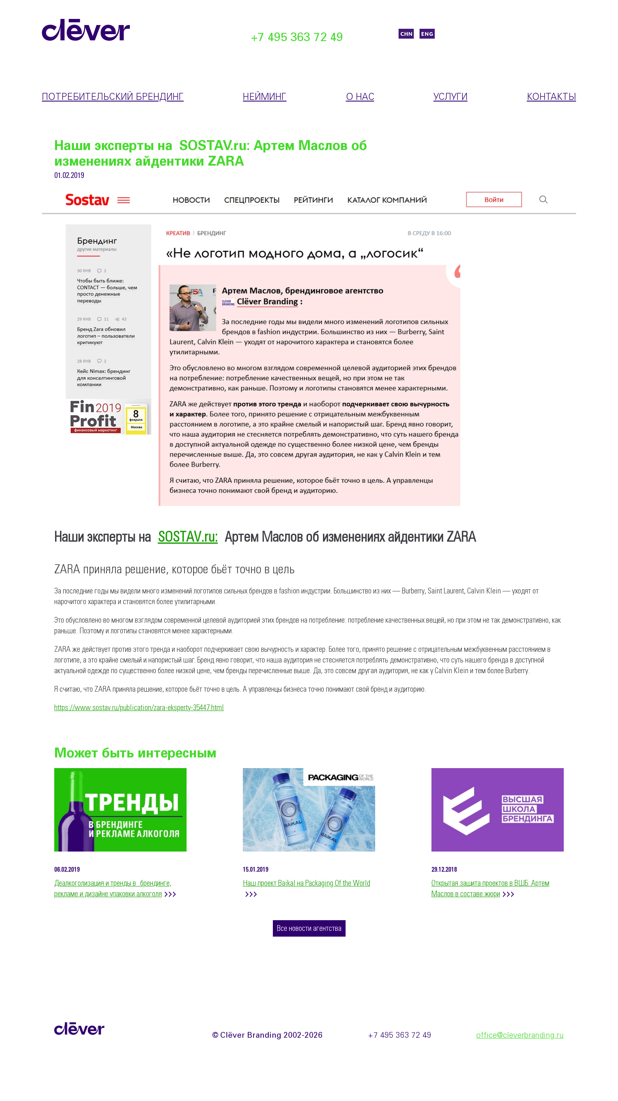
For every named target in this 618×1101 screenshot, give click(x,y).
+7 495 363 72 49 (297, 38)
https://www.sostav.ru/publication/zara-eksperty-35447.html (139, 708)
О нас (360, 97)
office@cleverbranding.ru (520, 1035)
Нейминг (264, 97)
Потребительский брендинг (113, 97)
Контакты (551, 97)
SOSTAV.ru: (188, 537)
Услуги (451, 97)
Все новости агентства (309, 929)
